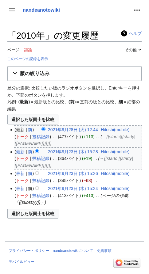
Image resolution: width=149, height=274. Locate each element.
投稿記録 (40, 136)
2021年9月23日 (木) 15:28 (73, 151)
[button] (12, 10)
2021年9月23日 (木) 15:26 (73, 173)
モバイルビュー (21, 262)
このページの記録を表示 (27, 59)
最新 (20, 151)
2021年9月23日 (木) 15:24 (73, 188)
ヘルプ (135, 33)
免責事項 (104, 251)
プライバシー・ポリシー (29, 251)
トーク (22, 136)
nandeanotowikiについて (73, 251)
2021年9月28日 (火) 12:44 (73, 129)
